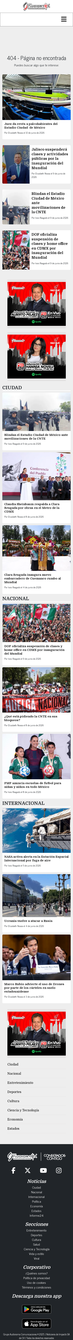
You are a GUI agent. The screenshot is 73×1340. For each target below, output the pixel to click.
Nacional (14, 1073)
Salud (36, 1244)
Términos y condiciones (36, 1287)
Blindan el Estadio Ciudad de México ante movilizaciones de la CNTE (36, 436)
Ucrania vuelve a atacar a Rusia (28, 921)
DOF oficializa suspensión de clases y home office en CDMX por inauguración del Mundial (34, 649)
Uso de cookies (36, 1282)
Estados (13, 1128)
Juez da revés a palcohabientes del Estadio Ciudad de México (31, 125)
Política (36, 1201)
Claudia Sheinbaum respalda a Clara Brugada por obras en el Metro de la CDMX (31, 507)
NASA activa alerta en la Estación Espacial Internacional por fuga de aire (36, 858)
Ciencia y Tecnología (23, 1110)
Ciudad (12, 1064)
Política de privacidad (36, 1277)
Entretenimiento (20, 1083)
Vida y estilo (36, 1253)
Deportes (14, 1092)
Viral (36, 1258)
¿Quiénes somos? (37, 1273)
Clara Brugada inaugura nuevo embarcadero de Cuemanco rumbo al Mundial (32, 578)
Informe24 (36, 1215)
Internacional (36, 1196)
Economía (15, 1119)
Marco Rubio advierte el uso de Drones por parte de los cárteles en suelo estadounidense (34, 987)
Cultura (13, 1101)
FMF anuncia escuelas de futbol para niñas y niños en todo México (32, 785)
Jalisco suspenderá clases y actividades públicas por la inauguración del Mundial (50, 159)
